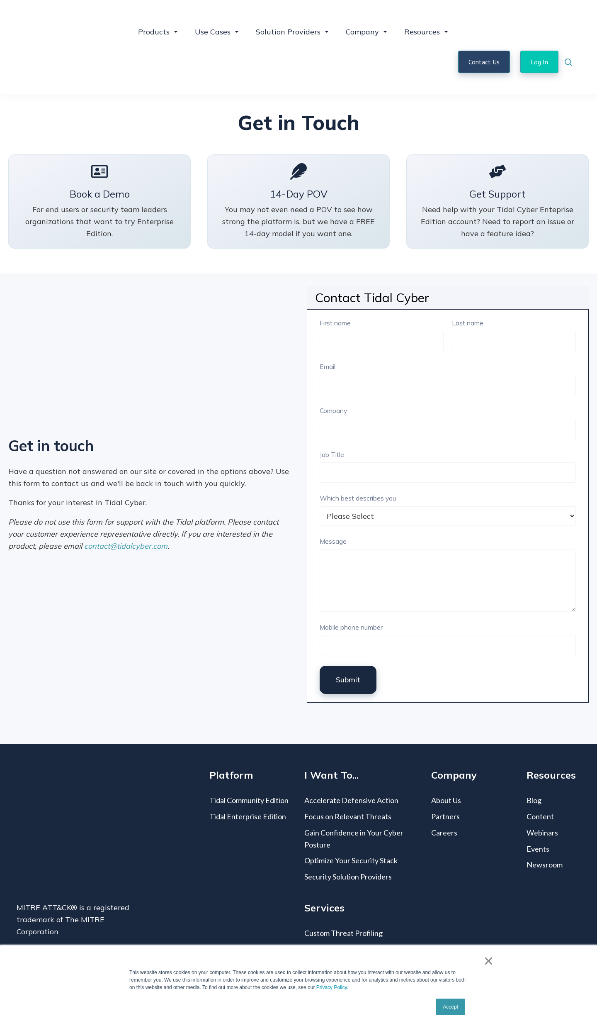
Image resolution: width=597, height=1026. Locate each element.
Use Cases (213, 17)
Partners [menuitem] (445, 786)
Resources (422, 17)
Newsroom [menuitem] (545, 835)
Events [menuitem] (538, 819)
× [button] (488, 961)
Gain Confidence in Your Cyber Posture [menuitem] (353, 809)
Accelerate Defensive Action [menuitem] (351, 770)
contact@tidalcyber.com (125, 516)
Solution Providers (288, 17)
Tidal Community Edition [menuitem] (249, 770)
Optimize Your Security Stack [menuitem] (351, 830)
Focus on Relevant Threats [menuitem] (347, 786)
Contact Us (484, 47)
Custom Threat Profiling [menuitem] (343, 903)
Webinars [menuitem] (542, 803)
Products (154, 17)
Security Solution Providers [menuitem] (348, 847)
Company (362, 17)
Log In (539, 47)
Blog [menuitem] (534, 770)
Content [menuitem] (540, 786)
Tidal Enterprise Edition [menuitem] (247, 786)
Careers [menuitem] (444, 803)
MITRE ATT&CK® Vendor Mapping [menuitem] (362, 935)
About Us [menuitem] (446, 770)
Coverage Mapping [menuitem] (335, 919)
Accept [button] (450, 1007)
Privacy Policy (331, 987)
